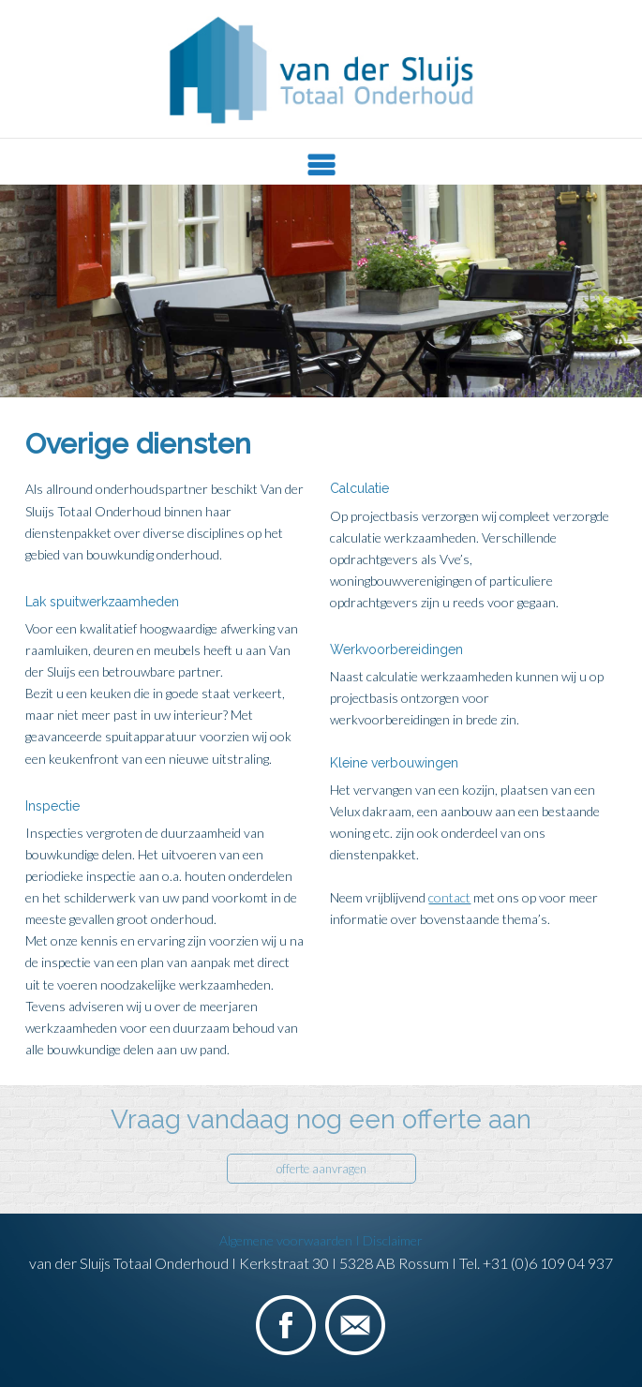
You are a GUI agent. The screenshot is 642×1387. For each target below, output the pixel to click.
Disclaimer (393, 1240)
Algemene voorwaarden (291, 1240)
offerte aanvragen (321, 1168)
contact (449, 897)
